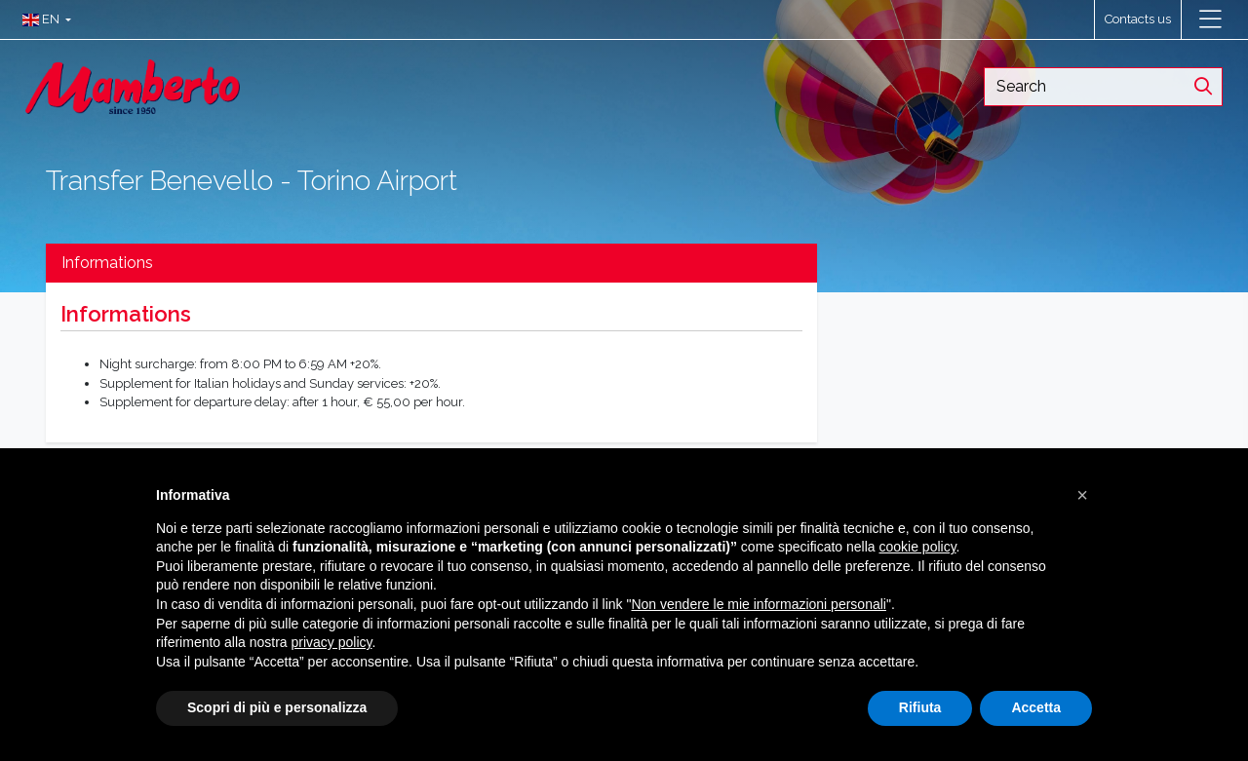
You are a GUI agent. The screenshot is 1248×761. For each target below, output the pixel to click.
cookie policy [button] (917, 546)
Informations (107, 262)
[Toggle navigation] (1210, 19)
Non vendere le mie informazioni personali (758, 604)
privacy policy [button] (332, 642)
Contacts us (1138, 19)
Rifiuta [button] (920, 707)
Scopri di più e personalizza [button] (277, 707)
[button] (42, 19)
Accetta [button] (1036, 707)
